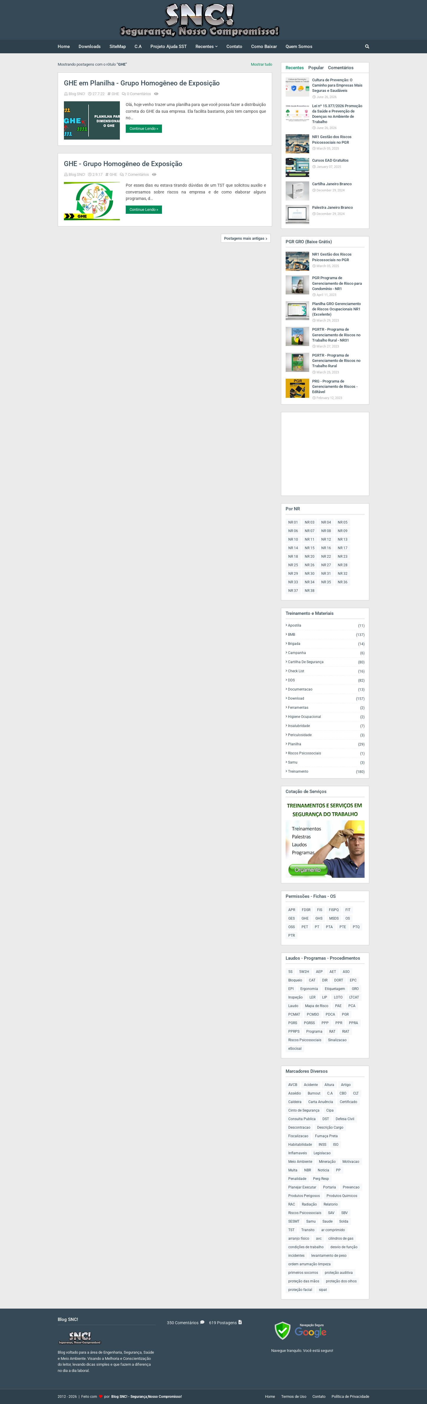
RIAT (345, 1031)
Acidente (311, 1085)
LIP (324, 997)
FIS (319, 910)
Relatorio (331, 1204)
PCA (351, 1006)
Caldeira (295, 1102)
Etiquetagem (335, 989)
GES (291, 918)
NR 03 (310, 522)
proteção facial (300, 1290)
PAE (338, 1006)
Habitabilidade (300, 1145)
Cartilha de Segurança (326, 662)
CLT (356, 1093)
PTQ (356, 927)
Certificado (348, 1102)
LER (312, 997)
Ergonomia (309, 989)
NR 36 (342, 582)
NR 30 (310, 574)
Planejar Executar (302, 1187)
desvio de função (344, 1247)
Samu (326, 762)
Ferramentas (326, 708)
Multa (292, 1170)
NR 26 (310, 565)
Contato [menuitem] (234, 46)
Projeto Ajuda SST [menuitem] (168, 46)
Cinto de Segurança (304, 1110)
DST (325, 1119)
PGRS (292, 1023)
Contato (318, 1396)
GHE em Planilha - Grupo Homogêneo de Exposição (142, 83)
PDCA (330, 1014)
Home (270, 1396)
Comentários (341, 67)
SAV (331, 1213)
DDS (326, 680)
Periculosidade (326, 735)
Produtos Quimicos (342, 1196)
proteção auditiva (339, 1273)
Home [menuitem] (64, 46)
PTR (291, 935)
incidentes (296, 1256)
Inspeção (295, 997)
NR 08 (326, 531)
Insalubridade (326, 726)
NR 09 (342, 531)
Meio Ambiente (300, 1162)
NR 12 (326, 539)
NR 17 (342, 548)
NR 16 (326, 548)
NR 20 (310, 556)
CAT (312, 980)
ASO (346, 972)
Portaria (329, 1187)
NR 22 (326, 556)
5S (290, 972)
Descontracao (299, 1127)
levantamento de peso (329, 1256)
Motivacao (350, 1162)
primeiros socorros (303, 1273)
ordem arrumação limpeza (309, 1264)
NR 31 (326, 574)
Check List (326, 671)
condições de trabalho (306, 1247)
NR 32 (342, 574)
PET (305, 927)
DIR (324, 980)
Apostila (326, 625)
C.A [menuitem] (138, 46)
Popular (316, 67)
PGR (345, 1014)
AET (333, 972)
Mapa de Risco (316, 1006)
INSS (322, 1145)
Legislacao (322, 1153)
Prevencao (351, 1187)
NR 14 (293, 548)
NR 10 (293, 539)
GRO (355, 989)
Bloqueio (295, 980)
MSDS (334, 918)
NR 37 (293, 591)
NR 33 (293, 582)
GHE (115, 94)
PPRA (353, 1023)
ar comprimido (333, 1230)
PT (317, 927)
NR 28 (342, 565)
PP (338, 1170)
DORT (338, 980)
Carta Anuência (320, 1102)
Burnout (314, 1093)
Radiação (309, 1204)
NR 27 (326, 565)
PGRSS (309, 1023)
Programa (314, 1031)
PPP (325, 1023)
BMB (326, 635)
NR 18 (293, 556)
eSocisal (295, 1049)
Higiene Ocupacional (326, 717)
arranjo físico (298, 1238)
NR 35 (326, 582)
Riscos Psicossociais (326, 753)
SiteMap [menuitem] (118, 46)
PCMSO (313, 1014)
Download (326, 698)
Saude (327, 1221)
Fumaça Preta (326, 1136)
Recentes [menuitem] (205, 46)
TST (291, 1230)
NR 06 (293, 531)
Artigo (346, 1085)
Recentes (295, 67)
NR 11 (310, 539)
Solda (343, 1221)
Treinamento (326, 771)
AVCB (292, 1085)
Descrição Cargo (330, 1127)
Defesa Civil (345, 1119)
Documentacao (326, 689)
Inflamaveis (297, 1153)
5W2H (304, 972)
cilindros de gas (340, 1238)
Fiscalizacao (298, 1136)
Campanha (326, 653)
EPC (353, 980)
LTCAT (354, 997)
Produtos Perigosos (304, 1196)
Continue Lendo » (144, 128)
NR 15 (310, 548)
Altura (329, 1085)
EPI (291, 989)
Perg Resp (321, 1179)
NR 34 (310, 582)
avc (319, 1238)
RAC (291, 1204)
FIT (347, 910)
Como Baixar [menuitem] (264, 46)
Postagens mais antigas (244, 238)
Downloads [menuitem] (90, 46)
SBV (344, 1213)
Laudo (293, 1006)
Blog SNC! (77, 94)
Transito (308, 1230)
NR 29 (293, 574)
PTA (329, 927)
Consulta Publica (302, 1119)
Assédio (294, 1093)
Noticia (323, 1170)
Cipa (330, 1110)
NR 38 (310, 591)
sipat (323, 1290)
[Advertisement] (322, 453)
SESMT (293, 1221)
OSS (291, 927)
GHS (318, 918)
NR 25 (293, 565)
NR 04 (326, 522)
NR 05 (342, 522)
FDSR (306, 910)
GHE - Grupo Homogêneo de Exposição (123, 164)
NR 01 (293, 522)
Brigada (326, 644)
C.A (330, 1093)
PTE (343, 927)
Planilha (326, 744)
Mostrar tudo (261, 64)
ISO (335, 1145)
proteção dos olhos (341, 1281)
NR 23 (342, 556)
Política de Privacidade (350, 1396)
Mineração (327, 1162)
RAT (332, 1031)
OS (347, 918)
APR (291, 910)
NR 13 (342, 539)
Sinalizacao (337, 1040)
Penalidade (297, 1179)
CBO (343, 1093)
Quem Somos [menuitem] (299, 46)
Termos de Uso (293, 1396)
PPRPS (293, 1031)
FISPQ (334, 910)
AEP (319, 972)
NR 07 (310, 531)
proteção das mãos (303, 1281)
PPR (338, 1023)
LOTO (338, 997)
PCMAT (294, 1014)
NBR (307, 1170)
